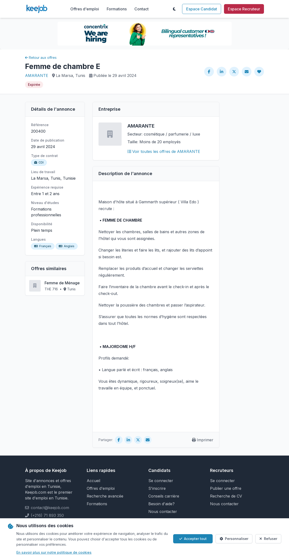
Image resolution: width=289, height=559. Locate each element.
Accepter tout (193, 539)
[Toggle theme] (174, 9)
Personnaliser (234, 539)
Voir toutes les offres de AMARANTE (163, 151)
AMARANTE (36, 75)
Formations (117, 9)
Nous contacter (162, 511)
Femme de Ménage (62, 282)
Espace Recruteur (244, 9)
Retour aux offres (41, 57)
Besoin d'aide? (161, 503)
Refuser (268, 539)
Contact (141, 9)
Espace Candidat (201, 9)
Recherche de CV (226, 496)
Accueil (93, 480)
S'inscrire (157, 488)
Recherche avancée (105, 496)
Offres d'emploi (84, 9)
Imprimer (202, 439)
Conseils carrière (163, 496)
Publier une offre (225, 488)
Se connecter (160, 480)
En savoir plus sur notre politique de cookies (54, 552)
